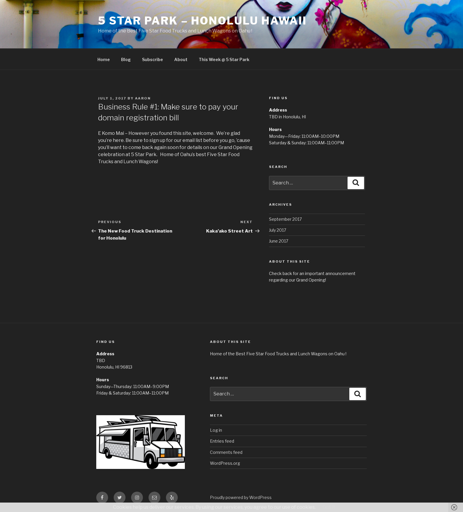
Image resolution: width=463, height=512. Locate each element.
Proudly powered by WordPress (241, 497)
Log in (216, 430)
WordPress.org (225, 463)
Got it (329, 507)
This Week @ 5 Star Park (224, 59)
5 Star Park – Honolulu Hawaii (202, 20)
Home (103, 59)
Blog (126, 59)
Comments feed (226, 452)
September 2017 (285, 219)
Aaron (143, 98)
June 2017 (278, 240)
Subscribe (152, 59)
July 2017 (277, 230)
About (181, 59)
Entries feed (222, 441)
